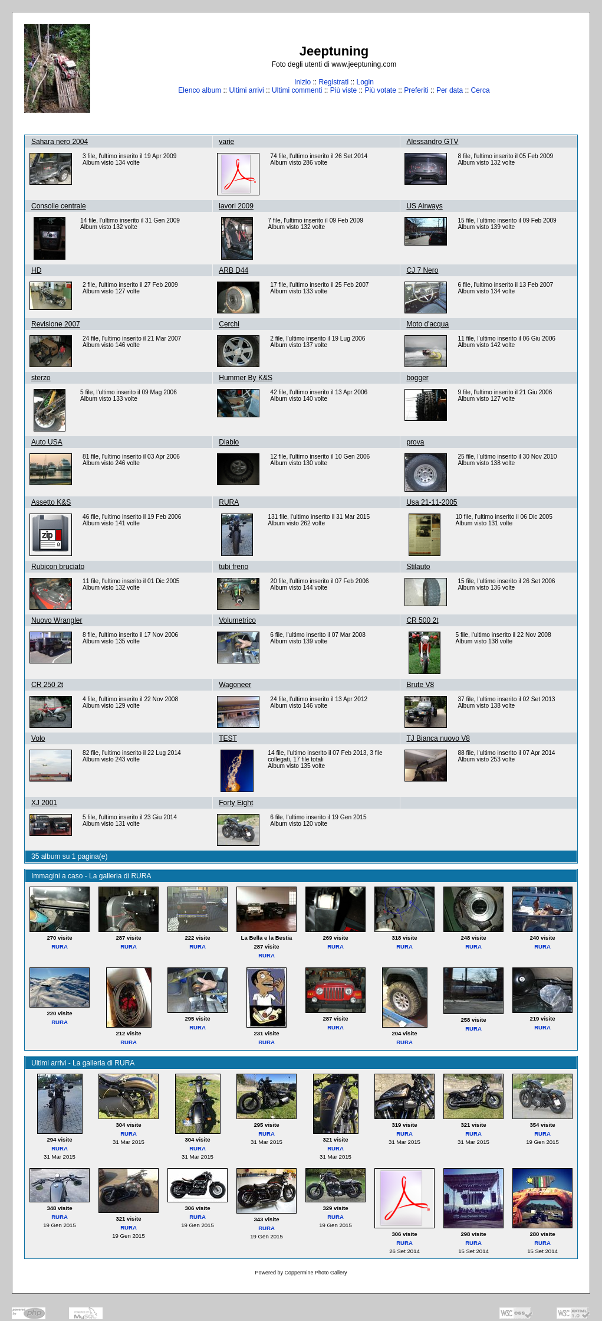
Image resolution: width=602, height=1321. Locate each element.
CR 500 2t (422, 620)
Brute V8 (420, 685)
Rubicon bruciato (57, 567)
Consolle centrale (58, 206)
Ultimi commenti (297, 90)
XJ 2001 (44, 803)
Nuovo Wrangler (56, 620)
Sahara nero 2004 (59, 142)
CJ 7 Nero (422, 270)
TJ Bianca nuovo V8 (437, 738)
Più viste (343, 90)
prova (415, 442)
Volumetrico (237, 620)
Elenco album (199, 90)
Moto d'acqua (427, 324)
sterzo (41, 378)
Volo (38, 738)
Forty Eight (236, 803)
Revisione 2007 (55, 324)
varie (226, 142)
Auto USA (46, 442)
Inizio (302, 82)
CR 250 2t (47, 685)
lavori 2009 (236, 206)
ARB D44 (233, 270)
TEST (228, 738)
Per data (449, 90)
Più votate (380, 90)
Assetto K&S (51, 502)
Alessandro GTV (432, 142)
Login (365, 82)
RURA (229, 502)
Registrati (333, 82)
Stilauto (418, 567)
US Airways (424, 206)
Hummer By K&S (245, 378)
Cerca (480, 90)
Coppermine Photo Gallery (315, 1273)
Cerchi (229, 324)
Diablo (229, 442)
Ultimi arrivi (246, 90)
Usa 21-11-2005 (431, 502)
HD (36, 270)
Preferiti (416, 90)
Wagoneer (235, 685)
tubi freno (233, 567)
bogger (417, 378)
